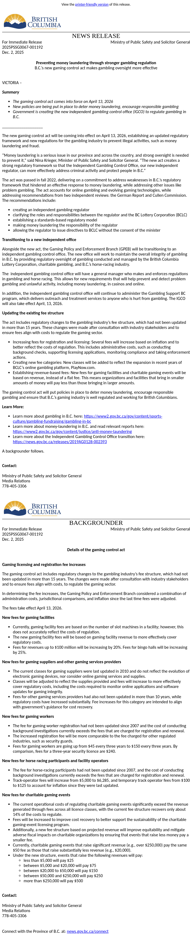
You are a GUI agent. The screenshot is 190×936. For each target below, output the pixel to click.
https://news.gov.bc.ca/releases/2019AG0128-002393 (60, 441)
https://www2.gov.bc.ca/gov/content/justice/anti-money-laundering (72, 431)
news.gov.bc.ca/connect (87, 931)
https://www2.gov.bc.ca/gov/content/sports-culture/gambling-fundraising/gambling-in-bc (87, 419)
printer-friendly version (92, 4)
